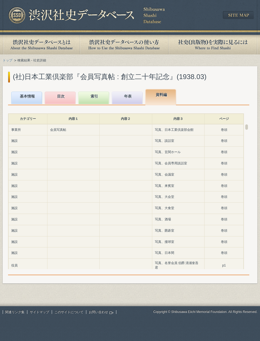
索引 (94, 96)
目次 (61, 96)
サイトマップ (39, 312)
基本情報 (27, 96)
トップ (7, 60)
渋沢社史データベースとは (41, 44)
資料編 (161, 94)
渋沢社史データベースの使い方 (124, 44)
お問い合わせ (98, 312)
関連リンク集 (14, 312)
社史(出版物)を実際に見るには (212, 44)
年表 (128, 96)
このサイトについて (68, 312)
